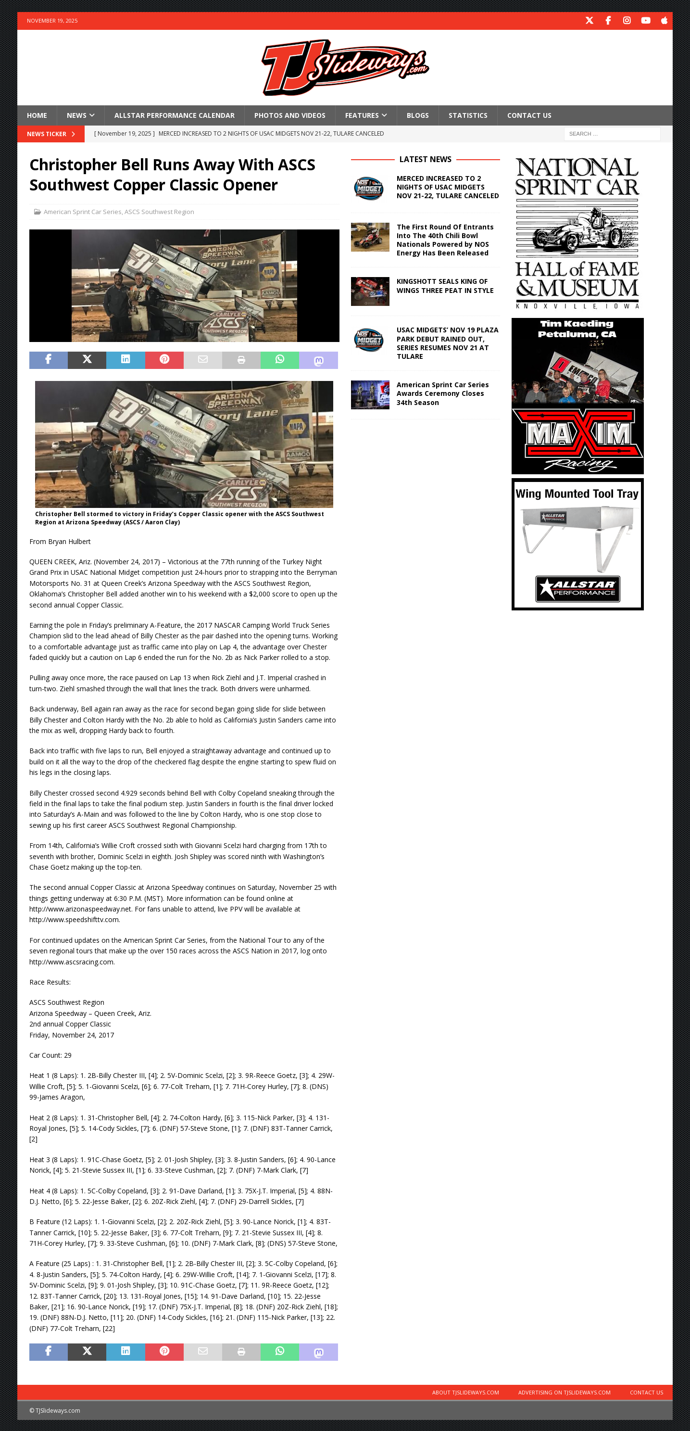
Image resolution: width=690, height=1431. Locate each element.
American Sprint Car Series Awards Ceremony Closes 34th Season (443, 393)
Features (362, 114)
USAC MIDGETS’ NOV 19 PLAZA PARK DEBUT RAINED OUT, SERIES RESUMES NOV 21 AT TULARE (448, 342)
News (77, 114)
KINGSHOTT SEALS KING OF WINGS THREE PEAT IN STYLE (445, 285)
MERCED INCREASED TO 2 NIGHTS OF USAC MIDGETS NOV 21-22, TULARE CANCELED (448, 186)
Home (37, 114)
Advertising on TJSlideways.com (564, 1391)
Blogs (418, 114)
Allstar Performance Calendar (174, 114)
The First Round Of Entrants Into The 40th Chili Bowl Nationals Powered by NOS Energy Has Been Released (445, 239)
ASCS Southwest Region (159, 211)
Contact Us (529, 114)
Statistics (468, 114)
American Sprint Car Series (83, 211)
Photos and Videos (290, 114)
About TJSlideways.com (465, 1391)
